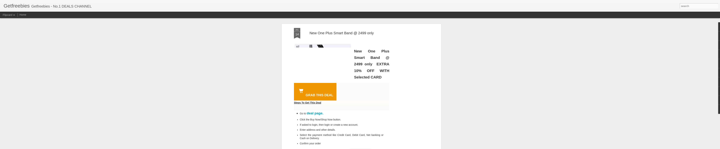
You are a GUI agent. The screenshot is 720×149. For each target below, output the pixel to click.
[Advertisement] (409, 84)
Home (22, 14)
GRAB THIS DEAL (315, 92)
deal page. (315, 113)
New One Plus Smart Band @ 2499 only (341, 33)
